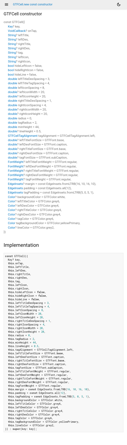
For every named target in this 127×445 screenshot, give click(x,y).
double (12, 79)
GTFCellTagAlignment (23, 136)
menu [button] (6, 4)
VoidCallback (17, 31)
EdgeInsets (15, 184)
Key (10, 26)
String (12, 35)
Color (11, 197)
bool (11, 66)
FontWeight (15, 162)
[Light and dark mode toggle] (119, 4)
